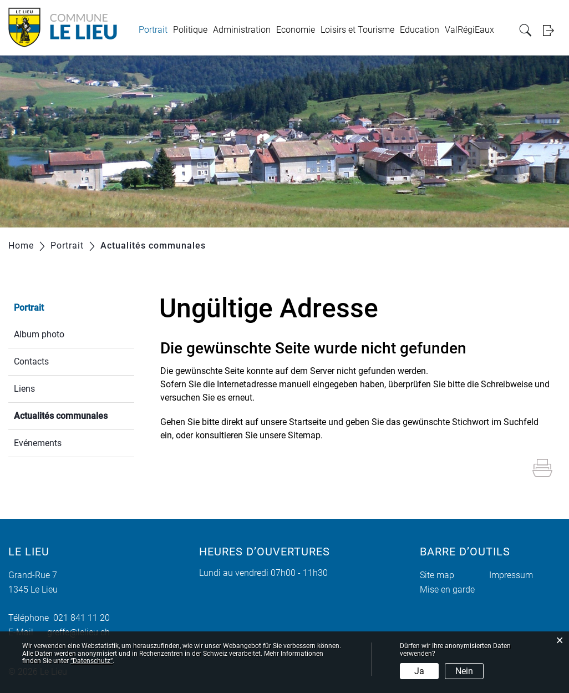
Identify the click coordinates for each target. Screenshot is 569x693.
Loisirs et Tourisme (357, 29)
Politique (190, 29)
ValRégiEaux (469, 29)
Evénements (38, 443)
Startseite (307, 422)
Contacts (31, 361)
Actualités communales (74, 414)
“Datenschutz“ (91, 661)
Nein (464, 671)
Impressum (511, 575)
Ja (419, 671)
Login (552, 30)
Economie (295, 29)
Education (419, 29)
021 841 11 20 (79, 618)
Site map (437, 575)
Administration (242, 29)
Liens (24, 388)
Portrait (153, 29)
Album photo (39, 334)
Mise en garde (447, 589)
